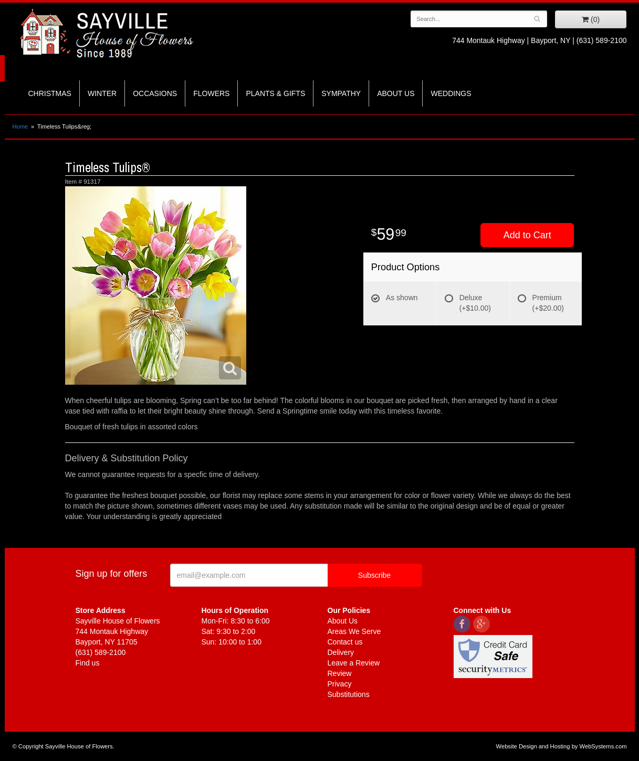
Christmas (49, 93)
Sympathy (341, 93)
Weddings (451, 93)
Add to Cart (527, 235)
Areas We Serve (354, 631)
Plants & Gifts (275, 93)
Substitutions (349, 694)
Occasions (155, 93)
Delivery (341, 652)
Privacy (340, 684)
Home (20, 126)
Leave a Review (354, 663)
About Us (395, 93)
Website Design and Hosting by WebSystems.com (561, 746)
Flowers (211, 93)
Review (340, 673)
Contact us (345, 642)
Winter (102, 93)
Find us (88, 663)
